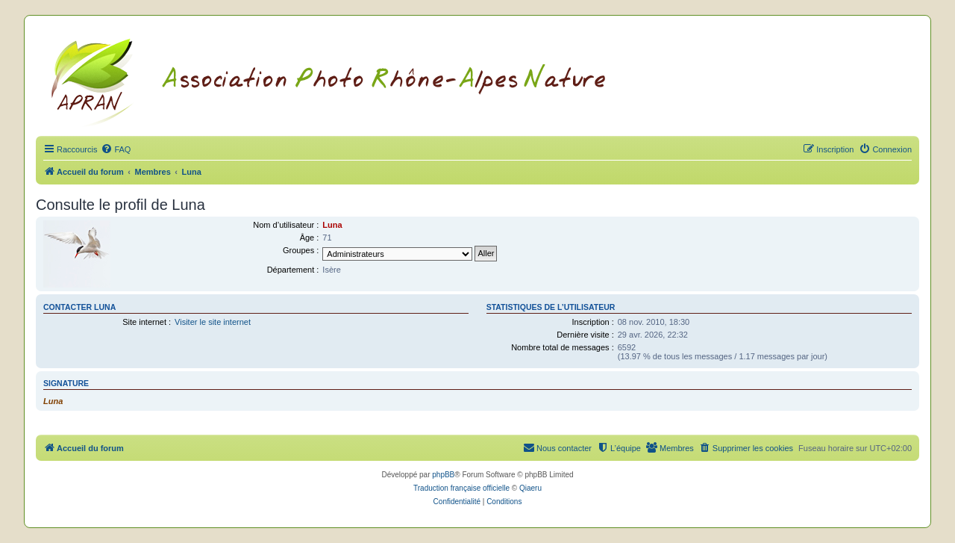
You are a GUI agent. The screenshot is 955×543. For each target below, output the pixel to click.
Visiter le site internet (213, 321)
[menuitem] (116, 149)
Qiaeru (530, 488)
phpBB (443, 475)
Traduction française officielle (461, 488)
